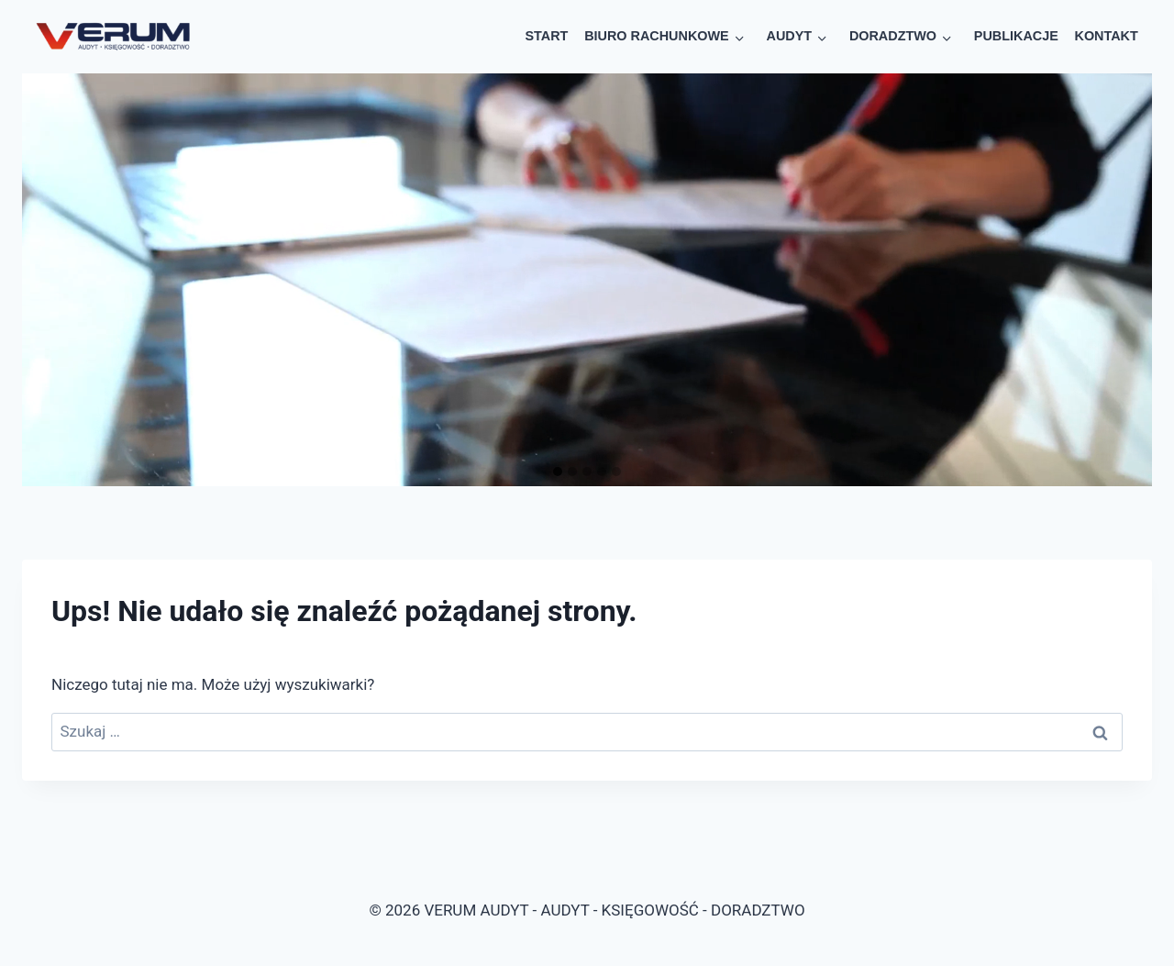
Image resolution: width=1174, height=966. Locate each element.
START (547, 35)
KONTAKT (1106, 35)
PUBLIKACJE (1016, 35)
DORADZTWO (892, 35)
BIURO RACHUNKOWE (656, 35)
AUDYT (789, 35)
